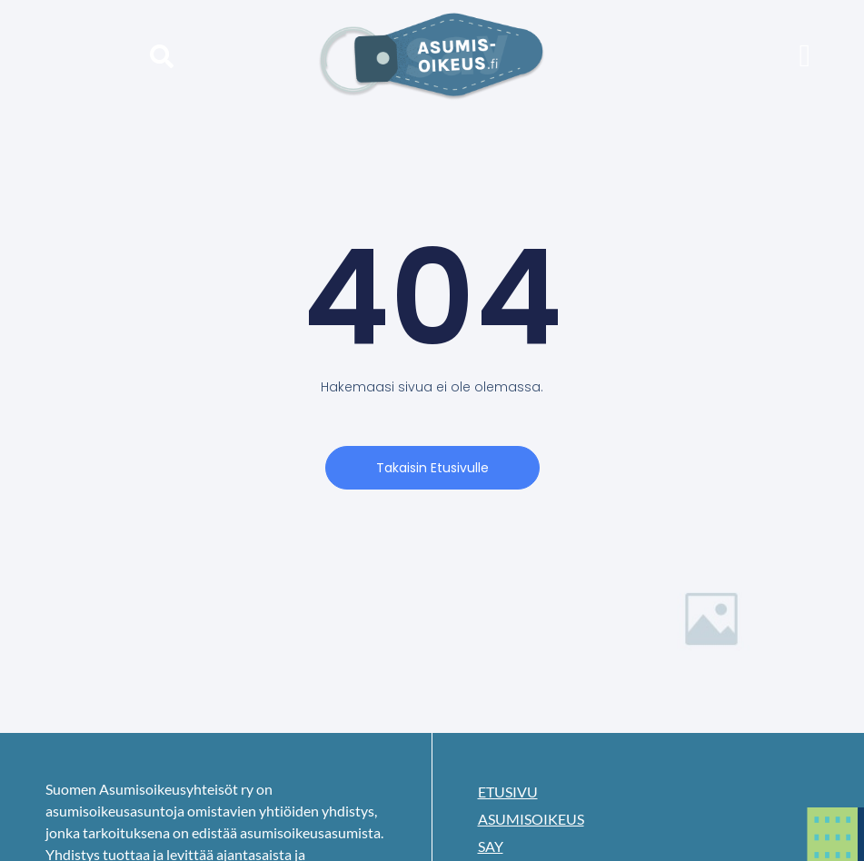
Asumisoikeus (531, 818)
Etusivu (508, 791)
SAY (490, 846)
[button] (161, 56)
